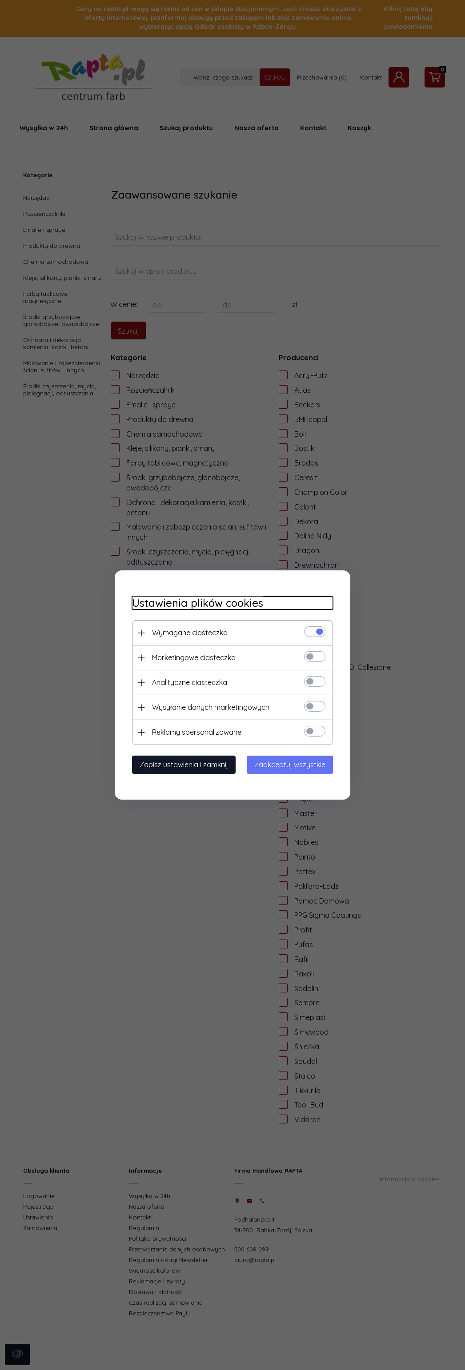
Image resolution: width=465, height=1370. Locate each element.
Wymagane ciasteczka (188, 632)
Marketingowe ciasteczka (192, 657)
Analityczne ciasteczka (187, 682)
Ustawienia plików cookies (195, 603)
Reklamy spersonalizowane (195, 732)
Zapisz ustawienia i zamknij (182, 764)
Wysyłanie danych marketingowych (209, 707)
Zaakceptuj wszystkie (291, 764)
